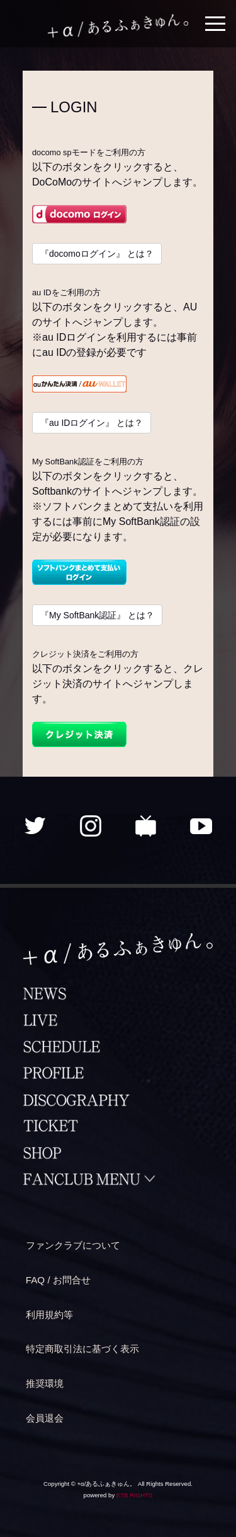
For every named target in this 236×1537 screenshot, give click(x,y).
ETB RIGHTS (134, 1495)
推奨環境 (45, 1383)
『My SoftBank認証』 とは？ (97, 615)
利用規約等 (49, 1314)
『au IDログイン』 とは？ (91, 423)
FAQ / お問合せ (58, 1280)
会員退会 (45, 1418)
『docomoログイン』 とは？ (97, 254)
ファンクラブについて (73, 1245)
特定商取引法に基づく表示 (82, 1348)
